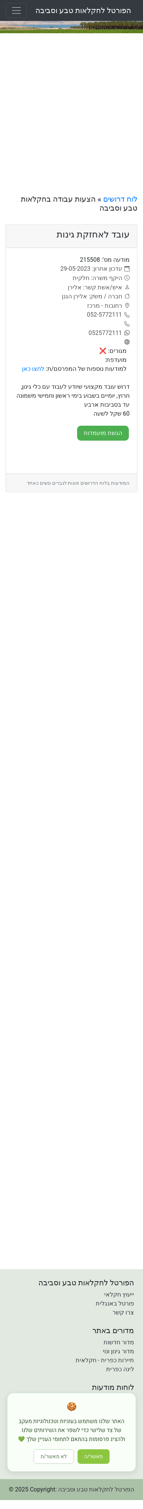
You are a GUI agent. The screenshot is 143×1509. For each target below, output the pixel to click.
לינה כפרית (120, 1369)
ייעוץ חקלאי (119, 1294)
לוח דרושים (120, 199)
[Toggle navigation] (16, 10)
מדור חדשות (119, 1342)
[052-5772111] (108, 314)
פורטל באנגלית (115, 1303)
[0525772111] (109, 333)
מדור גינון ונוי (118, 1351)
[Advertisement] (71, 114)
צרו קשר (123, 1312)
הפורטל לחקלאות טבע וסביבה (83, 10)
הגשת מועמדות (103, 433)
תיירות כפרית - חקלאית (105, 1360)
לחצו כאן (33, 368)
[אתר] (126, 342)
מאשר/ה (93, 1456)
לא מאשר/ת (54, 1456)
